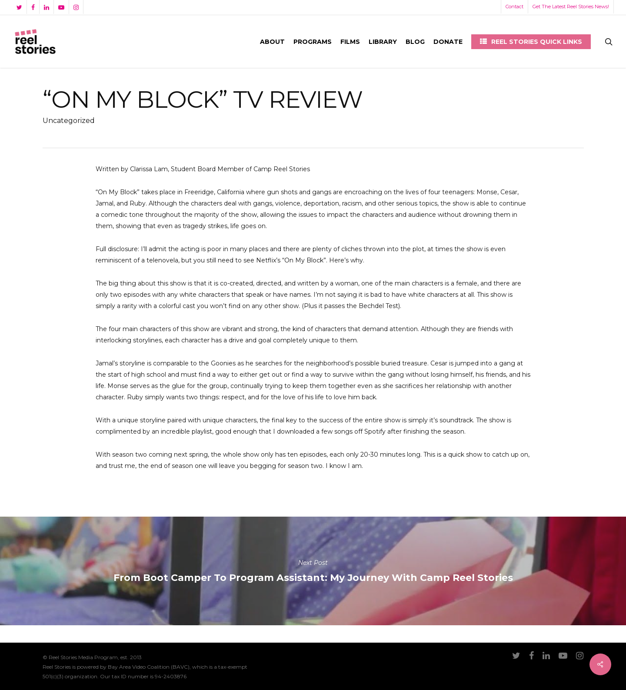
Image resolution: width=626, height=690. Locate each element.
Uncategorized (69, 120)
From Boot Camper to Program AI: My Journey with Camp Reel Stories (313, 571)
